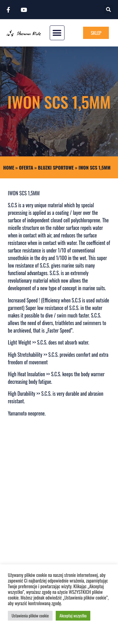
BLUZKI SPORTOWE (56, 167)
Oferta (26, 167)
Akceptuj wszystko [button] (73, 615)
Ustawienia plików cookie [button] (30, 615)
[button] (108, 9)
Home (8, 167)
